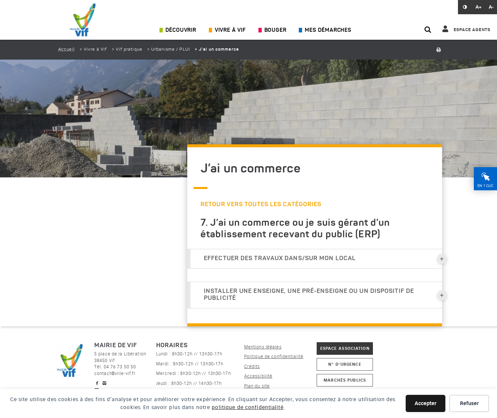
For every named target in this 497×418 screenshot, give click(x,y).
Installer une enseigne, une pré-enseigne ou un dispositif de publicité (323, 295)
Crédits (252, 366)
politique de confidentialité (247, 407)
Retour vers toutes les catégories (261, 205)
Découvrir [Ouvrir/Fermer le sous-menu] (180, 30)
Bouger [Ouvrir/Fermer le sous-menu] (275, 30)
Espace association (345, 348)
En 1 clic (485, 186)
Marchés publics (345, 380)
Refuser (469, 403)
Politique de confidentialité (273, 356)
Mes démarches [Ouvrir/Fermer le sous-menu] (328, 30)
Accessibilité (258, 376)
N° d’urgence (344, 364)
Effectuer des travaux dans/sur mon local (323, 259)
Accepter (425, 403)
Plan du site (257, 386)
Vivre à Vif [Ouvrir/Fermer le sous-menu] (230, 30)
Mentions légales (263, 347)
